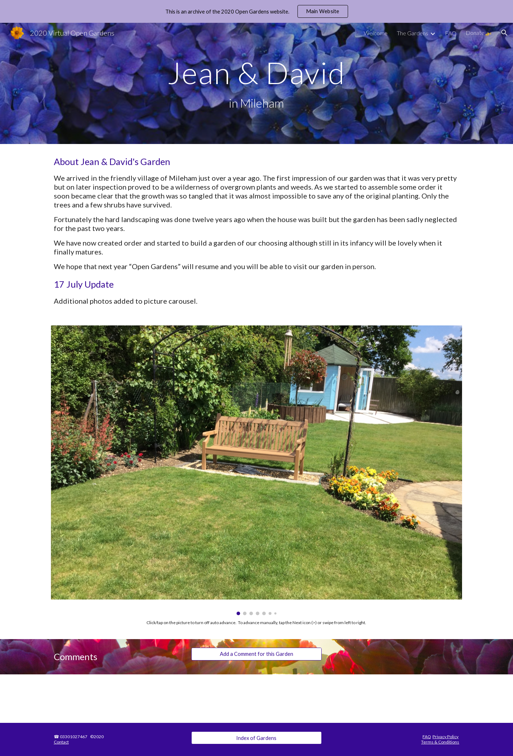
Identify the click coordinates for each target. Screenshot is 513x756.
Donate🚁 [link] (479, 32)
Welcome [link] (376, 33)
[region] (256, 11)
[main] (256, 84)
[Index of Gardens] (256, 738)
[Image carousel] (256, 470)
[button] (504, 32)
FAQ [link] (450, 33)
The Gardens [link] (412, 33)
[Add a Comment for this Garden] (256, 654)
